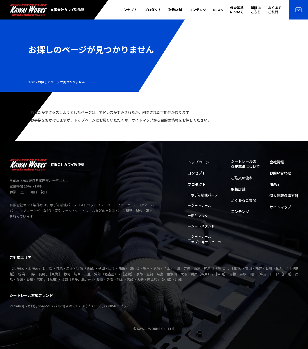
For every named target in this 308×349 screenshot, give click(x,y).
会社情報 (277, 161)
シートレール (201, 205)
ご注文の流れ (242, 177)
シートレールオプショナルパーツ (206, 239)
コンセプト (128, 10)
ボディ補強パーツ (204, 195)
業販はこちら (256, 10)
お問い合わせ (280, 172)
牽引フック (199, 215)
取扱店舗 (175, 10)
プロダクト (152, 10)
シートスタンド (203, 226)
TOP (31, 82)
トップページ (198, 161)
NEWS (218, 10)
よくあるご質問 (275, 10)
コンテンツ (197, 10)
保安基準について (237, 10)
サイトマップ (280, 206)
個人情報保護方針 (284, 195)
